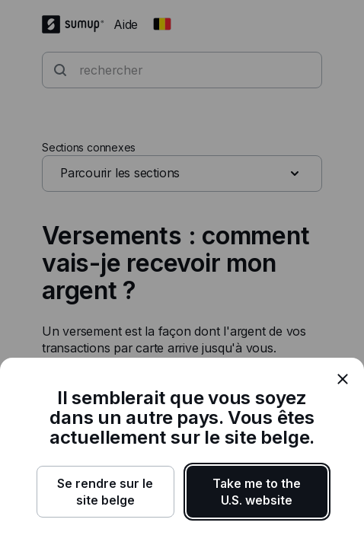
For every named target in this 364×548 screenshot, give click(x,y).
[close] (342, 379)
